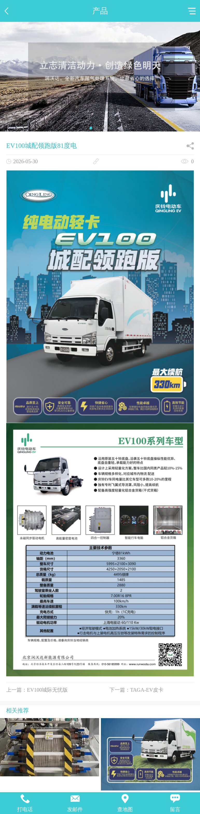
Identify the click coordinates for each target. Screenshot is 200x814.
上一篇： (37, 690)
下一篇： (136, 690)
